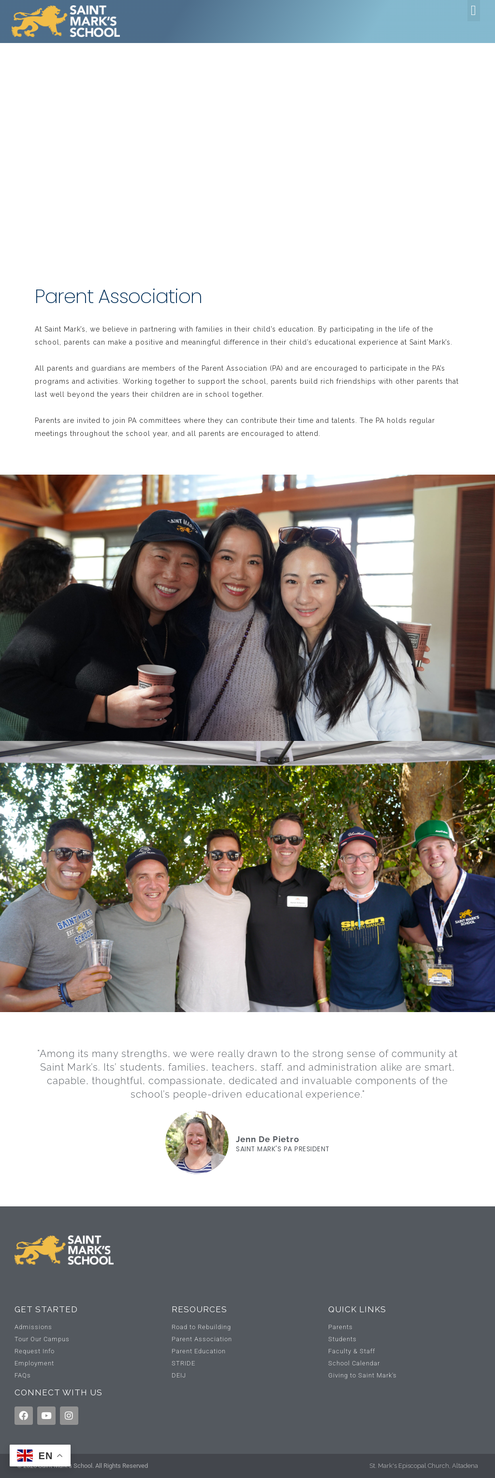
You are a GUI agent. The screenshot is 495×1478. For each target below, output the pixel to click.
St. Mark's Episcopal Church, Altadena (423, 1465)
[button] (473, 10)
